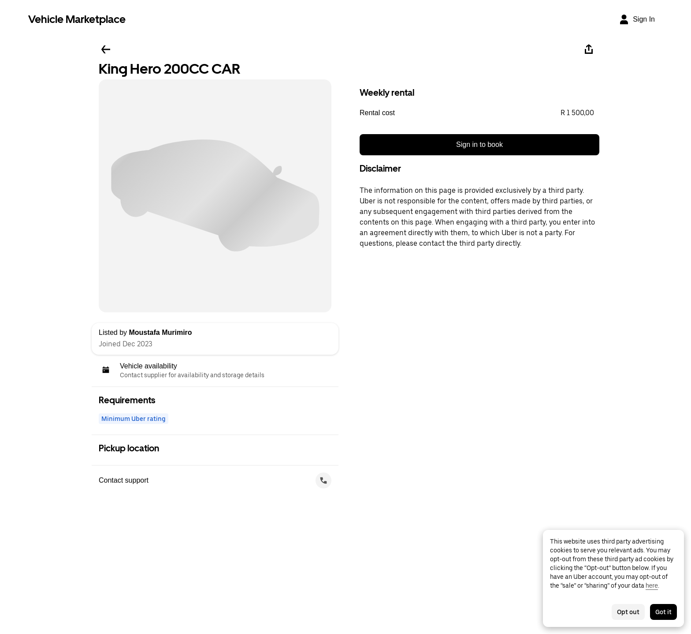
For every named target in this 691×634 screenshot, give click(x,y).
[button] (479, 113)
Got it (663, 611)
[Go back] (105, 49)
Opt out (628, 611)
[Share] (588, 49)
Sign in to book (479, 144)
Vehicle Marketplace (77, 19)
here (652, 585)
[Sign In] (636, 19)
